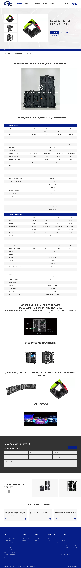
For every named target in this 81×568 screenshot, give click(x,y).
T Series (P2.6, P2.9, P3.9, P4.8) (44, 493)
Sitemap (69, 566)
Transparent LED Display (8, 542)
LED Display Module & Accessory (10, 554)
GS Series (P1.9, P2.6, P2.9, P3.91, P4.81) (28, 49)
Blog (49, 540)
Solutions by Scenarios (26, 536)
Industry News (51, 543)
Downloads (37, 538)
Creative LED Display (8, 549)
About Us (50, 538)
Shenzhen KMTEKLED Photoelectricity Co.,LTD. (18, 566)
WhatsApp (54, 35)
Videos (36, 540)
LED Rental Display (16, 49)
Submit (72, 447)
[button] (9, 491)
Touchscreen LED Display (8, 550)
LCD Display (6, 556)
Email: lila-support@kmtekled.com (68, 537)
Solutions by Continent (26, 540)
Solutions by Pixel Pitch (26, 542)
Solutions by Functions (26, 538)
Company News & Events (53, 542)
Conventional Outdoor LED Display (10, 538)
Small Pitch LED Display (8, 536)
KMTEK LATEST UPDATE (40, 504)
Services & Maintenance (39, 536)
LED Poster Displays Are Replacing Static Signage (65, 512)
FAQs (36, 542)
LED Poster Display (7, 545)
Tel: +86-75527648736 (66, 541)
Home (6, 49)
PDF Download (64, 32)
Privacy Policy (74, 566)
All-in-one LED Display (8, 543)
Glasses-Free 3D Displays (8, 557)
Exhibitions (50, 545)
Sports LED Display (7, 547)
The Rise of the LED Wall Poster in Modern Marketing (39, 513)
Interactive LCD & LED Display (9, 552)
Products (10, 49)
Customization (51, 536)
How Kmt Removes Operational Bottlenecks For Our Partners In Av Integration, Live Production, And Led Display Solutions (15, 514)
